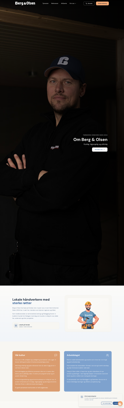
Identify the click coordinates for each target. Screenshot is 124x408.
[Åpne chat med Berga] (120, 403)
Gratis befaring (102, 3)
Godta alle (116, 403)
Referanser (54, 3)
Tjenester (45, 3)
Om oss (73, 3)
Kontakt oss (100, 149)
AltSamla (64, 3)
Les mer (91, 400)
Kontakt (89, 3)
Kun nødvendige (107, 403)
